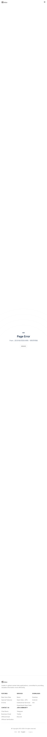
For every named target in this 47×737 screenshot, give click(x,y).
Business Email (6, 714)
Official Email (5, 717)
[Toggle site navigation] (44, 2)
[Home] (4, 2)
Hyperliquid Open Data (23, 705)
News (18, 697)
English (23, 732)
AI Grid (3, 702)
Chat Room (4, 711)
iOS (33, 702)
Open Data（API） (23, 700)
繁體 (19, 732)
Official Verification (7, 719)
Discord (19, 717)
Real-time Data (6, 697)
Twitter (19, 714)
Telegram (20, 711)
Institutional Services (23, 702)
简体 (15, 732)
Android (34, 700)
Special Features (6, 700)
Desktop (35, 697)
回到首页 (23, 346)
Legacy (30, 732)
